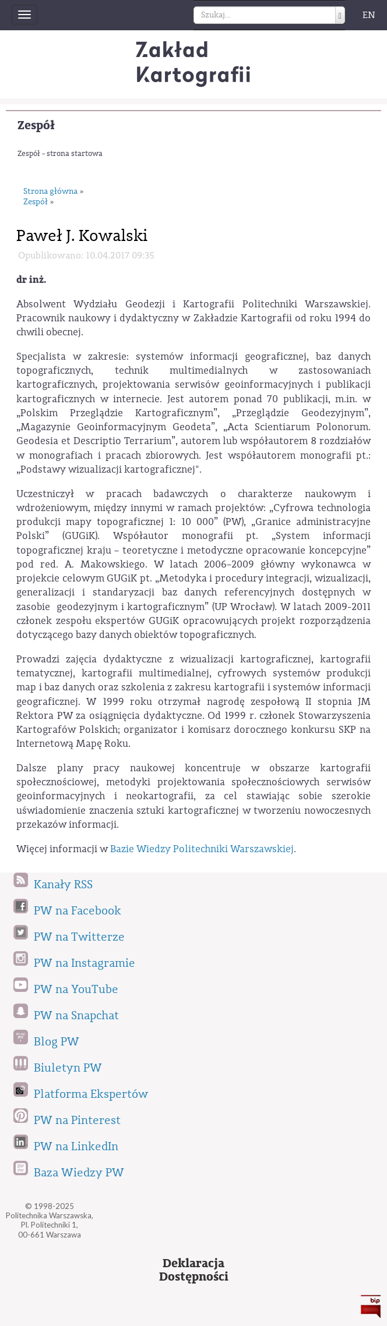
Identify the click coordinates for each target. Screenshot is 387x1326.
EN (369, 15)
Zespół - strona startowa (60, 153)
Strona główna (50, 192)
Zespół (36, 125)
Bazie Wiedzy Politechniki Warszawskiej (202, 849)
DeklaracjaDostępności (193, 1270)
